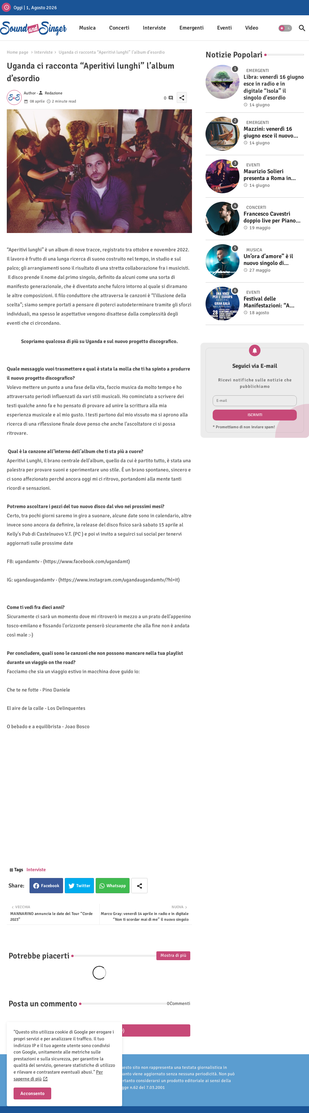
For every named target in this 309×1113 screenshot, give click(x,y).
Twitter (83, 885)
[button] (285, 28)
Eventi (224, 27)
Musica (87, 27)
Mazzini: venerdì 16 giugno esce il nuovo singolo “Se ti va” (268, 133)
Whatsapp (116, 885)
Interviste (154, 27)
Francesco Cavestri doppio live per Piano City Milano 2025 (270, 218)
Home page (17, 52)
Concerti (119, 27)
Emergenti (191, 27)
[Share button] (139, 885)
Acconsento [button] (32, 1093)
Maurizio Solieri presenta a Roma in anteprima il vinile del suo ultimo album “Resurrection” (271, 175)
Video (251, 27)
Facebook (50, 885)
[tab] (87, 28)
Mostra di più (173, 955)
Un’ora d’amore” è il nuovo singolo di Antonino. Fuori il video (273, 260)
